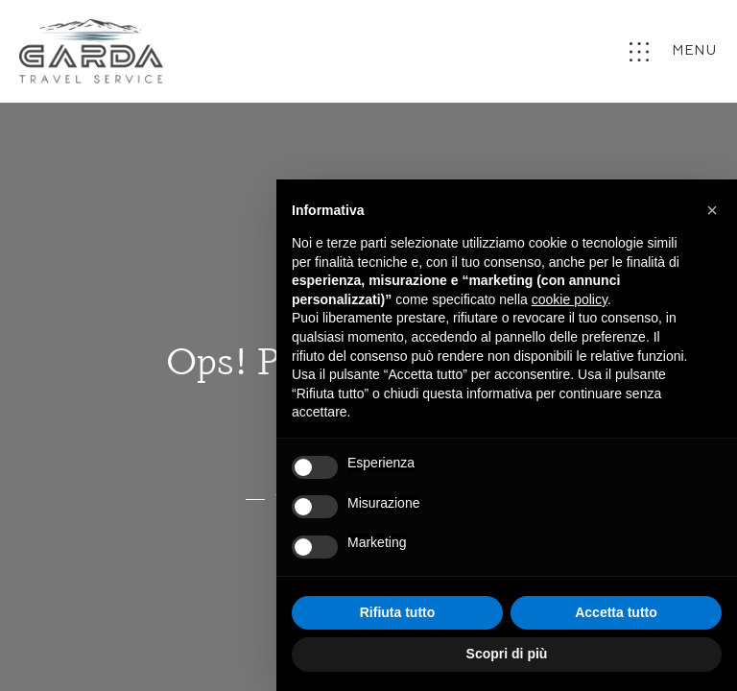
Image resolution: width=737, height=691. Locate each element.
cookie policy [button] (569, 299)
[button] (712, 210)
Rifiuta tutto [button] (398, 612)
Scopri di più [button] (507, 653)
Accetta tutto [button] (616, 612)
